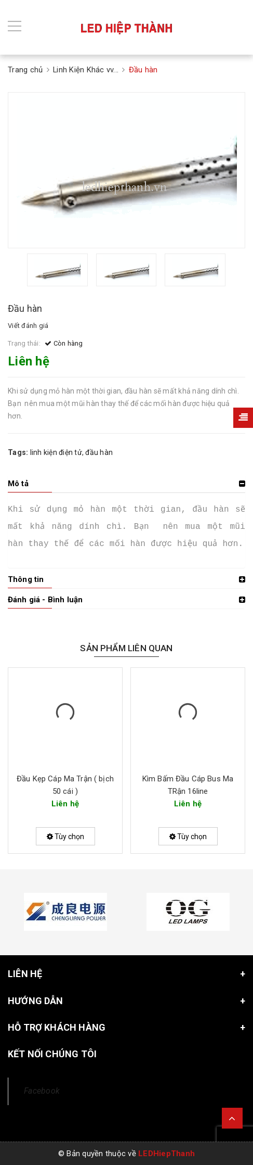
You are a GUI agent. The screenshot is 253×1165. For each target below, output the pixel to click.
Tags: (19, 452)
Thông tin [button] (26, 579)
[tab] (126, 483)
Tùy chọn (65, 836)
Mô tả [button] (18, 483)
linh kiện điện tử (56, 452)
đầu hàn (99, 452)
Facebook (42, 1091)
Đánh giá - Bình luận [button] (45, 599)
